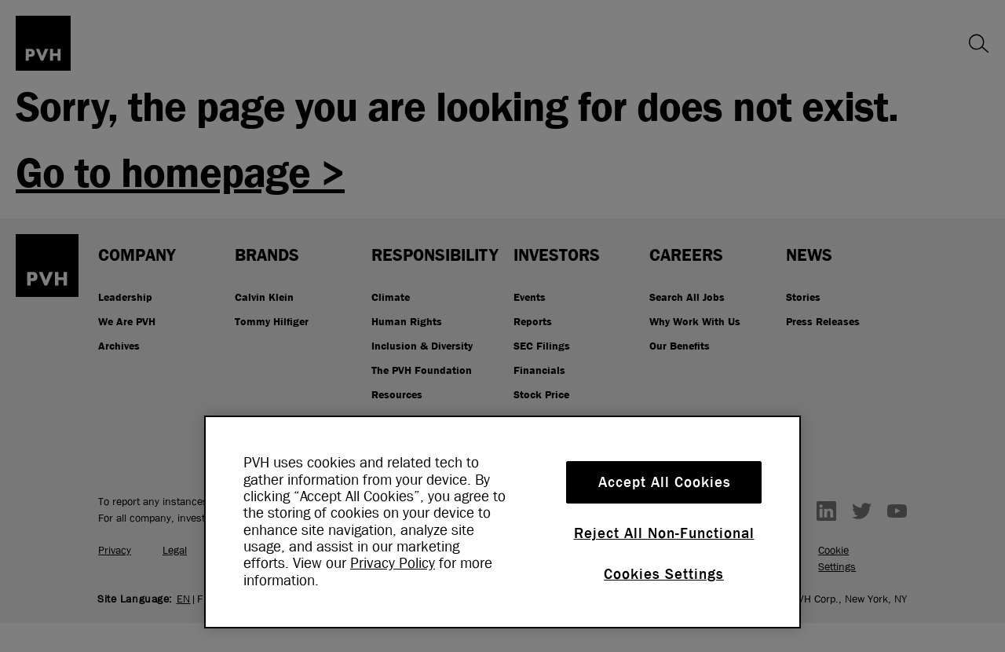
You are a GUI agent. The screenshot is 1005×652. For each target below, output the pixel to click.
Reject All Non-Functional (664, 533)
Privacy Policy (392, 563)
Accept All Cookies (664, 482)
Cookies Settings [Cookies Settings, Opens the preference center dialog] (664, 574)
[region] (502, 522)
